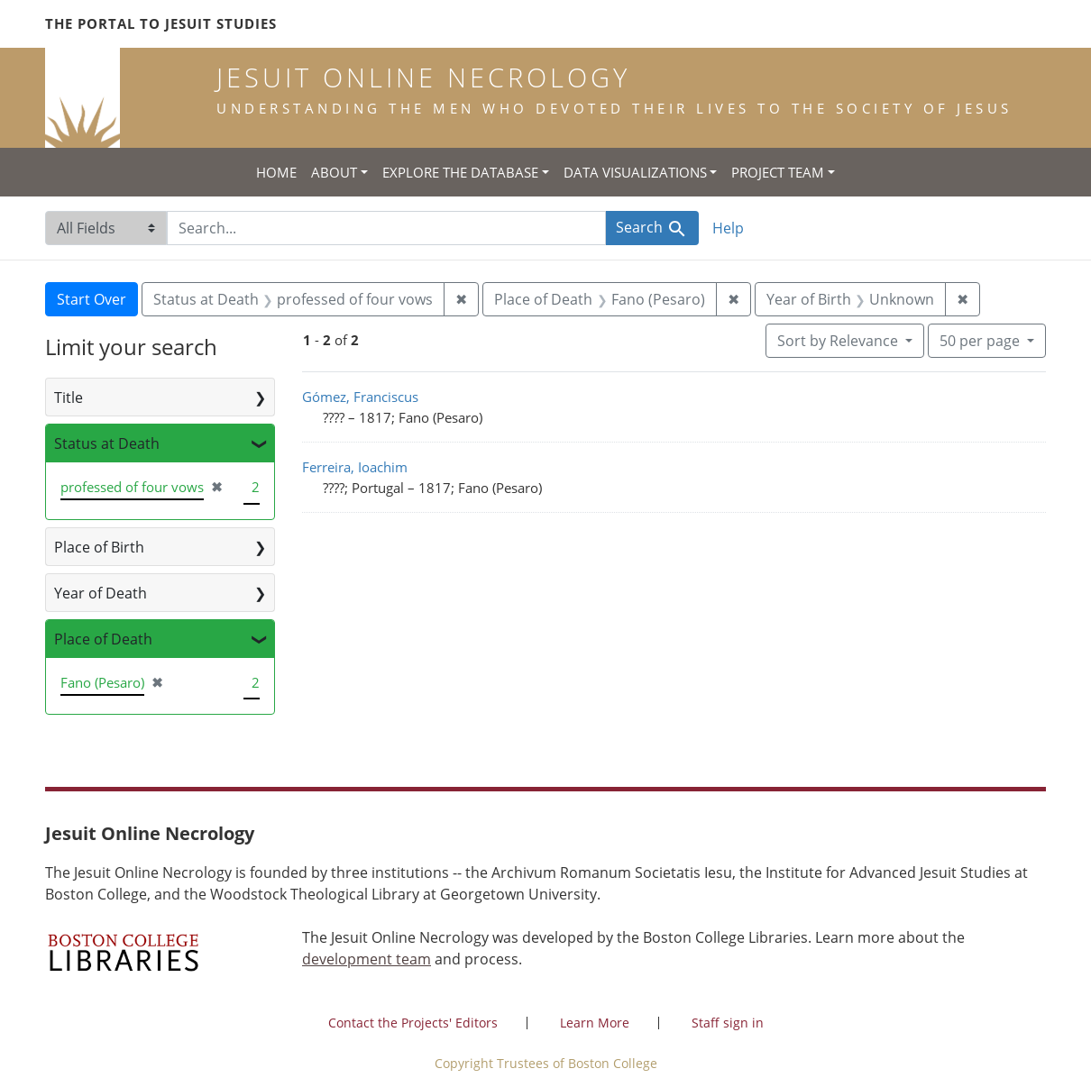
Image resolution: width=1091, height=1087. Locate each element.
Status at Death (107, 443)
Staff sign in (728, 1022)
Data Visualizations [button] (635, 172)
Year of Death (100, 593)
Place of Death (103, 639)
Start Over (91, 299)
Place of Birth (99, 547)
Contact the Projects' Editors (413, 1022)
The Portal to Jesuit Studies (161, 23)
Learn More (594, 1022)
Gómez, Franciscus (360, 397)
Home (276, 172)
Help (728, 228)
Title (68, 397)
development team (366, 959)
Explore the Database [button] (460, 172)
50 (981, 340)
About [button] (334, 172)
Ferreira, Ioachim (355, 467)
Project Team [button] (777, 172)
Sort (839, 341)
